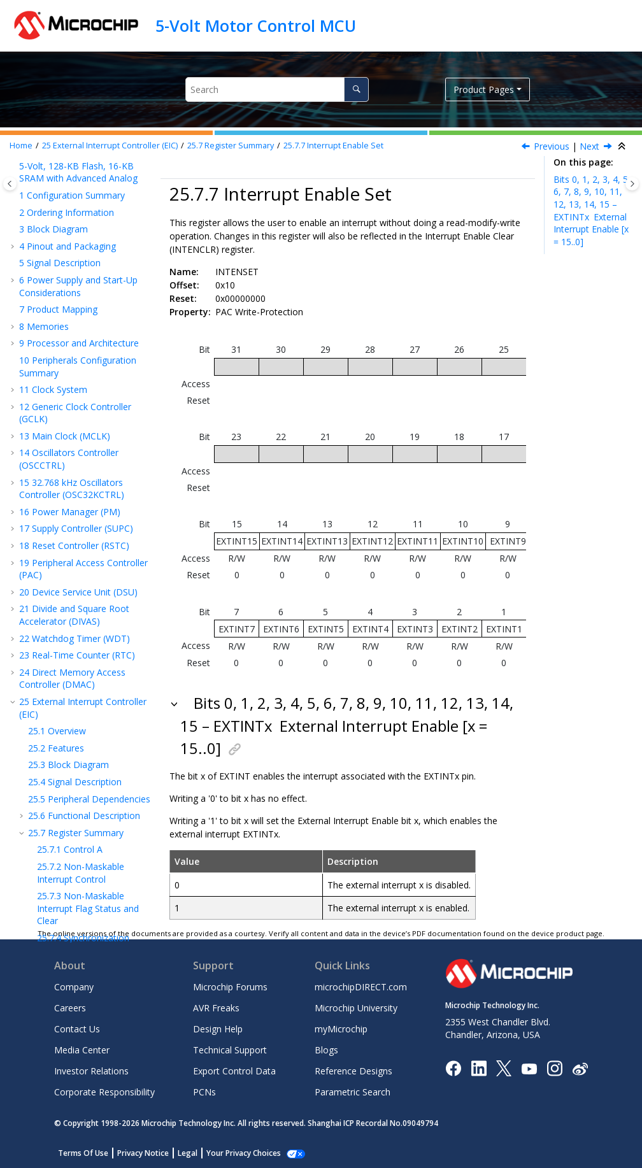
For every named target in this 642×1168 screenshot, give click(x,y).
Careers (70, 1008)
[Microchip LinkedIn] (479, 1067)
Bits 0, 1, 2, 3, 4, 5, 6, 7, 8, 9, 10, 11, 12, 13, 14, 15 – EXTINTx (592, 210)
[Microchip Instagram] (554, 1067)
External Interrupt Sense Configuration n (88, 398)
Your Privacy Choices (243, 1153)
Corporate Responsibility (104, 1092)
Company (74, 987)
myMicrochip (341, 1029)
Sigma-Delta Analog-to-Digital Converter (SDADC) (74, 726)
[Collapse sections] (622, 146)
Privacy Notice (143, 1153)
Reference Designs (353, 1071)
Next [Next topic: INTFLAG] (589, 146)
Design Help (218, 1029)
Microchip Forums (230, 987)
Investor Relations (91, 1071)
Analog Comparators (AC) (78, 750)
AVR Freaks (216, 1008)
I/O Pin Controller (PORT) (77, 451)
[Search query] (277, 89)
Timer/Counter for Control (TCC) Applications (79, 638)
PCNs (204, 1092)
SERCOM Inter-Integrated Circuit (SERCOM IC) (77, 592)
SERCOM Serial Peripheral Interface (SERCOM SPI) (78, 562)
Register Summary (230, 145)
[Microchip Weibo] (580, 1068)
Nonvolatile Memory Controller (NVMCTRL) (68, 428)
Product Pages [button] (483, 89)
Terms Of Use (83, 1153)
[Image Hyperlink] (529, 1068)
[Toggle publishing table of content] (10, 183)
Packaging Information (72, 918)
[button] (32, 186)
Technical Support (230, 1050)
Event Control (78, 258)
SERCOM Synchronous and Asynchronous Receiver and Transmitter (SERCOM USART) (81, 526)
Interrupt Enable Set (333, 145)
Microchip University (356, 1008)
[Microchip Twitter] (503, 1067)
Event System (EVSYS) (70, 468)
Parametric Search (352, 1092)
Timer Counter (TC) (65, 615)
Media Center (82, 1050)
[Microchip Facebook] (453, 1067)
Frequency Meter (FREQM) (80, 826)
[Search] (356, 89)
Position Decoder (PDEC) (77, 842)
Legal (187, 1153)
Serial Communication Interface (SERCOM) (70, 491)
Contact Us (77, 1029)
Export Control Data (234, 1071)
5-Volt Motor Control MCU (255, 25)
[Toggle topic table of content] (632, 183)
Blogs (326, 1050)
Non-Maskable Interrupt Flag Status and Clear (88, 198)
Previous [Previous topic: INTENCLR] (551, 146)
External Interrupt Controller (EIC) (110, 145)
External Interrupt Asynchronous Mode (86, 369)
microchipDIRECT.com (361, 987)
